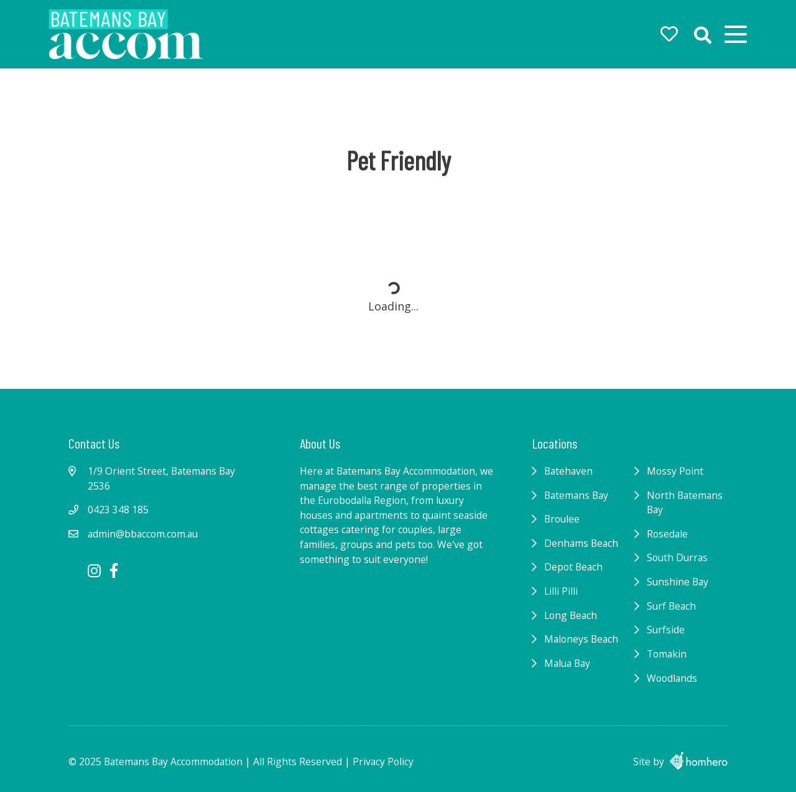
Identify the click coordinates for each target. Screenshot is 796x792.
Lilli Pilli (561, 591)
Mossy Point (675, 471)
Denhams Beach (581, 543)
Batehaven (568, 471)
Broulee (562, 519)
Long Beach (570, 615)
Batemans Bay (576, 495)
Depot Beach (573, 567)
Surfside (666, 629)
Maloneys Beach (581, 639)
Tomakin (667, 654)
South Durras (677, 557)
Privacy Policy (383, 761)
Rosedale (667, 534)
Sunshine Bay (677, 582)
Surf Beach (671, 606)
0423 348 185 (118, 509)
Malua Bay (567, 663)
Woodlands (672, 678)
